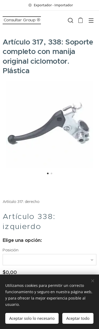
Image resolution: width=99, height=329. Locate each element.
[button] (70, 20)
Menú (91, 20)
